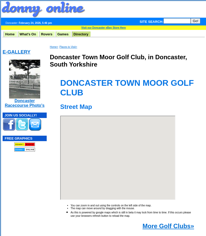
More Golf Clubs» (168, 226)
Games (62, 34)
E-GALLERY (16, 52)
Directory (80, 34)
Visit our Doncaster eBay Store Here (103, 27)
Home (10, 34)
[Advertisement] (18, 187)
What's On (27, 34)
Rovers (46, 34)
